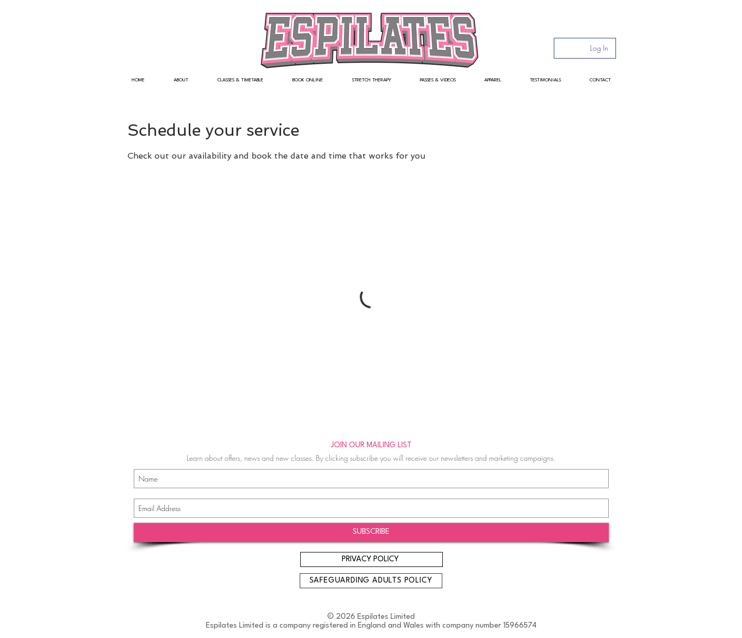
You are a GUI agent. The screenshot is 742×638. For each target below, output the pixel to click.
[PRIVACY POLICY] (371, 559)
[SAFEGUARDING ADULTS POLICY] (371, 580)
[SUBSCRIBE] (371, 532)
